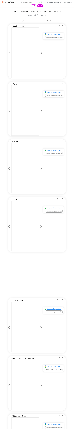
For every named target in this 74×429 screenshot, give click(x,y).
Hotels (64, 2)
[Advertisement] (37, 266)
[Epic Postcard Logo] (8, 2)
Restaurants (57, 2)
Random (69, 2)
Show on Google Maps (54, 34)
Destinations (49, 2)
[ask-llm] (61, 37)
